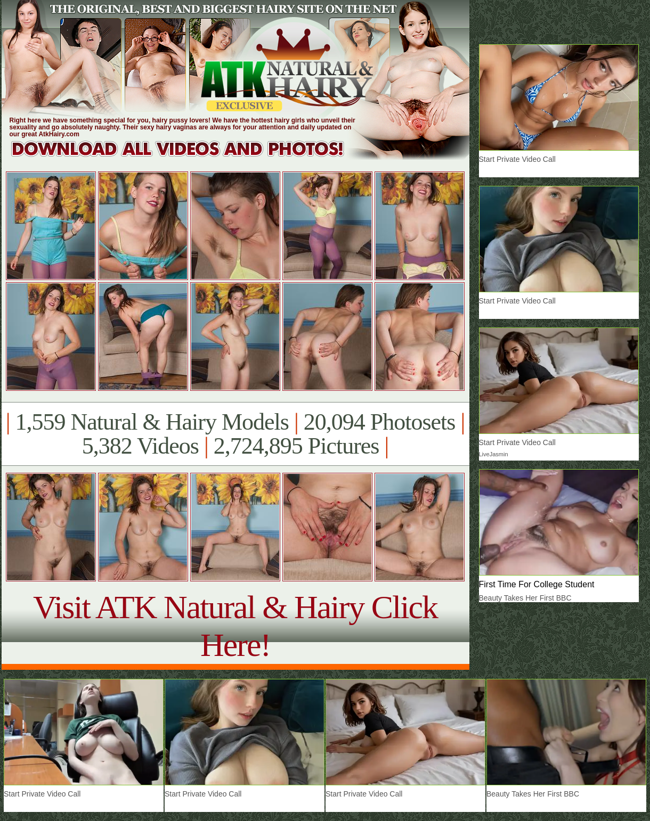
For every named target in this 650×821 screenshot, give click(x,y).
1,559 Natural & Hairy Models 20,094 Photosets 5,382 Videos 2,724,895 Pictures (235, 434)
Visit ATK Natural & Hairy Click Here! (235, 626)
